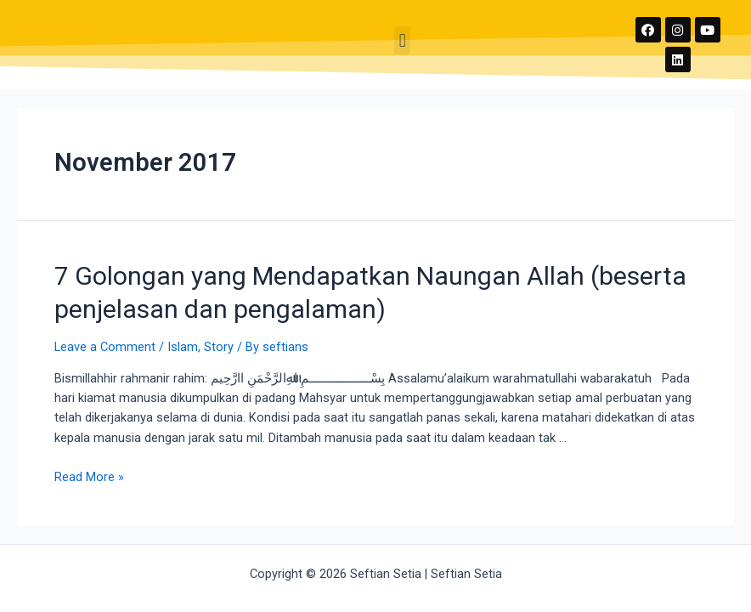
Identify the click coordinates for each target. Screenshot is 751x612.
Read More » (89, 476)
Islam (182, 346)
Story (219, 346)
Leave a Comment (104, 346)
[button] (402, 40)
